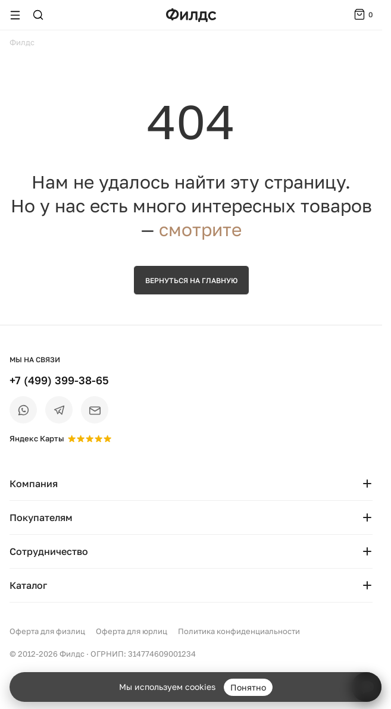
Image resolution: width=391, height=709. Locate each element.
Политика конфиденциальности (239, 631)
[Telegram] (59, 409)
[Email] (94, 409)
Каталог (191, 585)
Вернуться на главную (191, 280)
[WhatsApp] (23, 409)
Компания (191, 484)
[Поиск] (38, 15)
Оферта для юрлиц (131, 631)
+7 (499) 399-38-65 (59, 380)
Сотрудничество (191, 551)
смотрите (200, 229)
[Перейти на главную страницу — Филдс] (191, 15)
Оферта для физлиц (47, 631)
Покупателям (191, 517)
